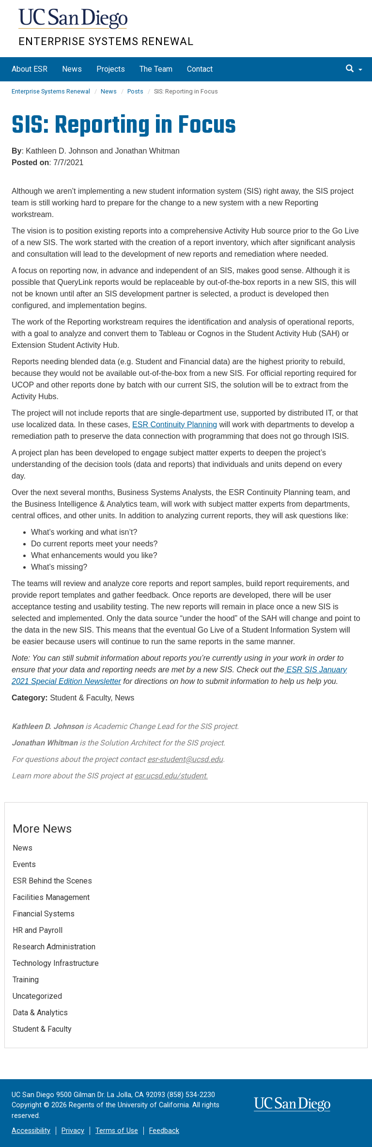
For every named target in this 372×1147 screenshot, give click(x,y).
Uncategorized (37, 996)
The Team (156, 69)
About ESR (29, 69)
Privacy (73, 1131)
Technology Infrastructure (56, 963)
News (72, 69)
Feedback (164, 1131)
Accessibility (31, 1131)
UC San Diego (73, 23)
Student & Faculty (42, 1029)
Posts (135, 91)
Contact (200, 69)
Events (24, 864)
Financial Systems (44, 913)
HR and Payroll (37, 930)
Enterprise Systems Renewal (106, 41)
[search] (354, 69)
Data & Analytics (40, 1012)
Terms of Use (116, 1131)
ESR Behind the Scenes (52, 880)
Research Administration (54, 946)
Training (26, 979)
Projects (110, 69)
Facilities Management (51, 897)
